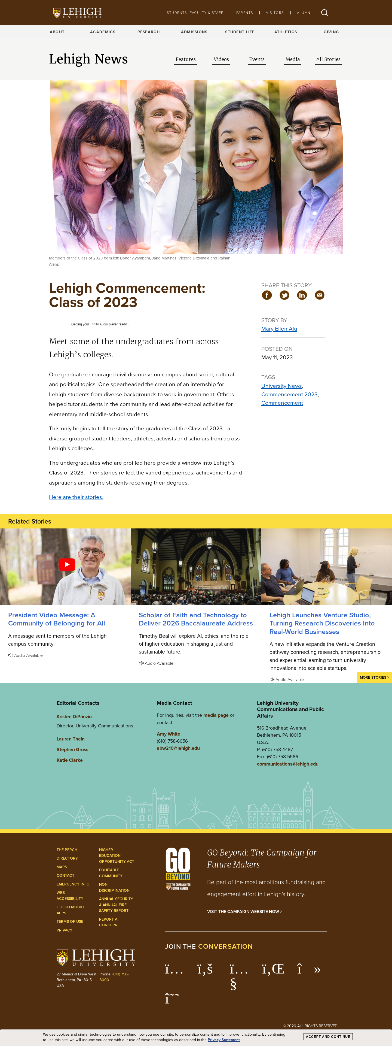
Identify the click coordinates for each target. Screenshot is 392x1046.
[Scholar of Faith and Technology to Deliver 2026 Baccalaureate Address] (196, 566)
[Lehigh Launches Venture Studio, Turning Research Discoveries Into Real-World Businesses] (326, 566)
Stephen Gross (72, 749)
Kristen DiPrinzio (74, 716)
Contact (65, 875)
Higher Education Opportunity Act (116, 855)
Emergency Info (73, 884)
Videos (221, 59)
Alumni (304, 12)
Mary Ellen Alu (279, 328)
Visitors (275, 12)
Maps (62, 867)
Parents (244, 12)
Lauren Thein (71, 738)
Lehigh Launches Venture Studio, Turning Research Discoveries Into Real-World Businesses (322, 623)
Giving (331, 32)
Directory (67, 858)
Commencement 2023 (289, 394)
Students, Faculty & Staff (195, 12)
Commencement (282, 402)
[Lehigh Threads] (175, 1001)
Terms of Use (70, 921)
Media (293, 59)
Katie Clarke (70, 760)
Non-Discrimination (114, 887)
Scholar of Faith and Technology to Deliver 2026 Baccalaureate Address (196, 619)
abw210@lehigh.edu (178, 748)
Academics (103, 32)
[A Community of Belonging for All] (65, 566)
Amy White (168, 733)
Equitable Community (110, 873)
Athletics (285, 32)
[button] (324, 12)
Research (148, 32)
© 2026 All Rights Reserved (310, 1026)
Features (186, 59)
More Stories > (374, 677)
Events (257, 59)
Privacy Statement (224, 1040)
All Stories (328, 59)
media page (216, 715)
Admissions (194, 32)
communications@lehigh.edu (287, 763)
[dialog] (196, 1038)
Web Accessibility (70, 896)
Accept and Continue (328, 1037)
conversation (225, 946)
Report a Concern (108, 922)
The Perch (67, 850)
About (57, 32)
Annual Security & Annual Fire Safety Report (116, 905)
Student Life (240, 32)
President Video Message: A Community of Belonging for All (56, 619)
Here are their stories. (76, 497)
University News (281, 386)
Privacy (64, 930)
